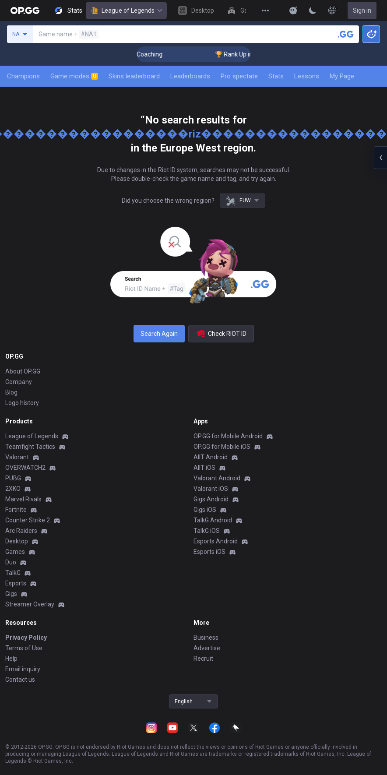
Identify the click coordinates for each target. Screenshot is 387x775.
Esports (15, 583)
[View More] (265, 10)
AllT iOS (204, 467)
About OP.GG (22, 371)
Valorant (17, 457)
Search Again (159, 333)
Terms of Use (23, 648)
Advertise (207, 648)
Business (206, 637)
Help (11, 658)
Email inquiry (22, 669)
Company (18, 381)
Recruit (203, 658)
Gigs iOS (205, 509)
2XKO (13, 488)
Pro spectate (239, 76)
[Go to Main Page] (25, 10)
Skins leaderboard (134, 76)
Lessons (306, 76)
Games (15, 551)
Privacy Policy (26, 637)
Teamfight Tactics (30, 446)
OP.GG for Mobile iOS (222, 446)
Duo (10, 562)
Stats (276, 76)
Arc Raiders (21, 530)
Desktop (16, 541)
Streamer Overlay (29, 604)
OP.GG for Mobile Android (228, 436)
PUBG (13, 478)
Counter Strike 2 (27, 520)
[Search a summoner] (346, 34)
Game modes (74, 76)
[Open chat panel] (380, 157)
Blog (11, 392)
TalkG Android (213, 520)
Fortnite (16, 509)
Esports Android (216, 541)
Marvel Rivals (23, 499)
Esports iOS (209, 551)
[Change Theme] (312, 10)
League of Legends (126, 10)
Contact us (20, 679)
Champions (23, 76)
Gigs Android (211, 499)
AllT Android (211, 457)
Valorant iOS (211, 488)
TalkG (13, 572)
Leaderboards (190, 76)
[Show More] (293, 10)
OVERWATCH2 (25, 467)
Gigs (11, 593)
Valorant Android (217, 478)
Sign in (362, 10)
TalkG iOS (207, 530)
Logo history (22, 402)
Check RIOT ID (221, 333)
